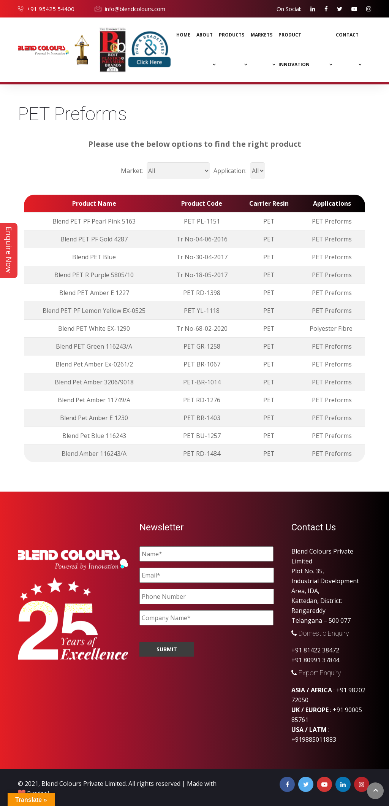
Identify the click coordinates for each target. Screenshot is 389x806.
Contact (347, 35)
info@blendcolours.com (135, 9)
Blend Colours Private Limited (83, 783)
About (204, 35)
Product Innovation (294, 50)
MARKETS (261, 35)
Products (231, 35)
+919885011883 (313, 739)
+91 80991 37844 (315, 660)
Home (183, 35)
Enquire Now (9, 250)
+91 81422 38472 (315, 650)
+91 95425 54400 (50, 9)
